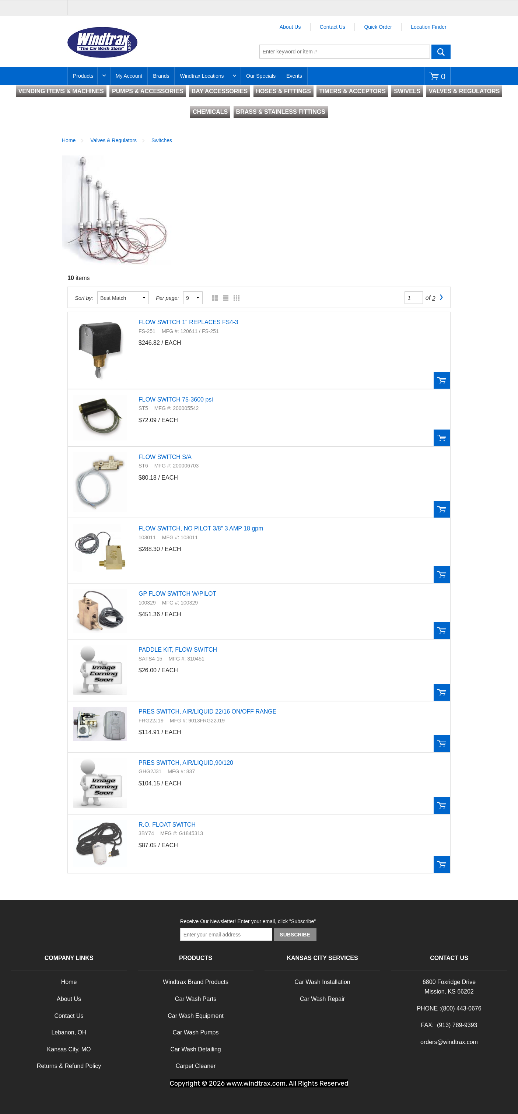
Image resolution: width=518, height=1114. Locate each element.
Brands (161, 76)
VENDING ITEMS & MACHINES (61, 91)
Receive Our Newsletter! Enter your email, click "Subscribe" (248, 921)
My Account (129, 76)
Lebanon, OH (68, 1032)
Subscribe (295, 935)
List (223, 297)
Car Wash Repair (322, 999)
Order (442, 380)
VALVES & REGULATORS (464, 91)
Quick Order (378, 27)
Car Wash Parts (195, 999)
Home (69, 140)
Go (441, 52)
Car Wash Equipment (195, 1016)
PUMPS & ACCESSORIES (147, 91)
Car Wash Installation (322, 982)
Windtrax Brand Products (195, 982)
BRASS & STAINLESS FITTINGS (280, 112)
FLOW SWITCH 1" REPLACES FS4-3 (188, 322)
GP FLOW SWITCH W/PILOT (177, 594)
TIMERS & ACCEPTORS (352, 91)
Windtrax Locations (202, 76)
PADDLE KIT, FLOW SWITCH (178, 650)
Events (294, 76)
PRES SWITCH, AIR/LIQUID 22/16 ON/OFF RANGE (207, 711)
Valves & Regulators (113, 140)
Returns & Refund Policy (69, 1066)
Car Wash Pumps (196, 1032)
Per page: (167, 298)
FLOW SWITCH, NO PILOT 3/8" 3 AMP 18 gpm (201, 528)
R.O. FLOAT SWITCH (167, 825)
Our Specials (261, 76)
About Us (290, 27)
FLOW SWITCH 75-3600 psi (176, 399)
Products (83, 76)
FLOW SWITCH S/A (165, 457)
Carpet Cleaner (196, 1066)
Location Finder (429, 27)
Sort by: (84, 298)
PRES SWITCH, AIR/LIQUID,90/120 (186, 763)
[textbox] (344, 52)
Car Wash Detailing (195, 1049)
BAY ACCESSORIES (220, 91)
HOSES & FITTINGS (283, 91)
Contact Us (332, 27)
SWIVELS (407, 91)
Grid (213, 297)
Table (234, 297)
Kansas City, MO (69, 1049)
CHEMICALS (210, 112)
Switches (161, 140)
